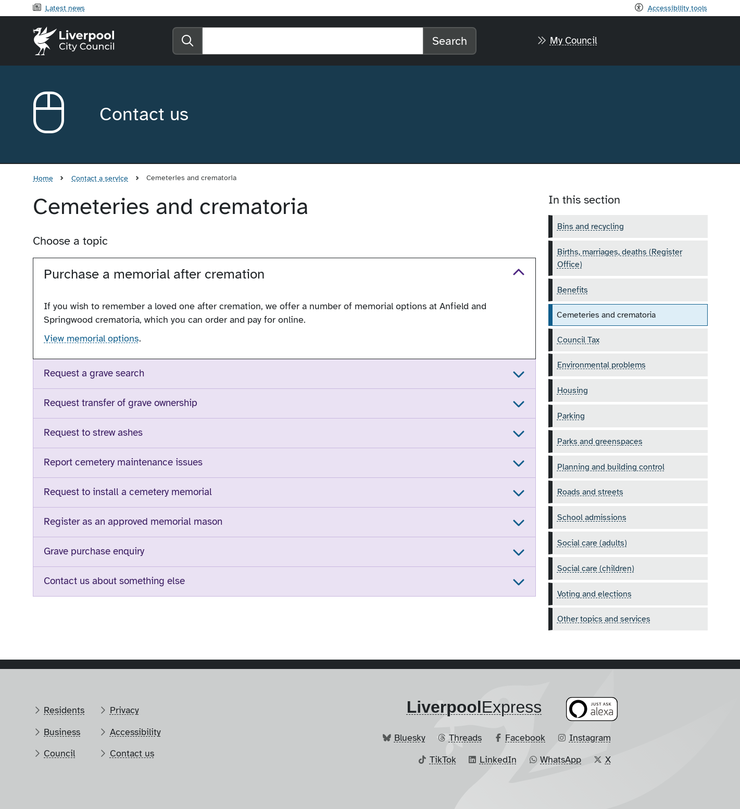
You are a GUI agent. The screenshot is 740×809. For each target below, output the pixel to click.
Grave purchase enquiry (94, 551)
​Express (474, 707)
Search (449, 41)
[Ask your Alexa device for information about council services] (591, 709)
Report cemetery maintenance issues (123, 462)
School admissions (591, 517)
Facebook (525, 737)
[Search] (312, 41)
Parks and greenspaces (600, 441)
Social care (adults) (592, 543)
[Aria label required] (58, 114)
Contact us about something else (114, 581)
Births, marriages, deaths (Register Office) (619, 258)
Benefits (572, 290)
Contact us (132, 753)
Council (59, 753)
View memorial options (91, 338)
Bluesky (409, 737)
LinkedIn (498, 759)
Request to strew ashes (93, 432)
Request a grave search (94, 373)
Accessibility (135, 732)
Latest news (65, 7)
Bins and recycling (590, 226)
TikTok (443, 759)
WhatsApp (560, 759)
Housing (572, 390)
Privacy (124, 710)
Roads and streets (590, 492)
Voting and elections (594, 594)
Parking (571, 416)
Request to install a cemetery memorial (128, 492)
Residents (64, 710)
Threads (465, 737)
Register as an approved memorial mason (133, 521)
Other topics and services (603, 619)
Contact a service (99, 178)
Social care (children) (595, 568)
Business (62, 732)
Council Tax (578, 340)
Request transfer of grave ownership (120, 403)
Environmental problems (601, 365)
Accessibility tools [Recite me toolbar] (677, 7)
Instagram (590, 737)
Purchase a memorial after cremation (154, 274)
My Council (573, 40)
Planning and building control (610, 467)
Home (43, 178)
